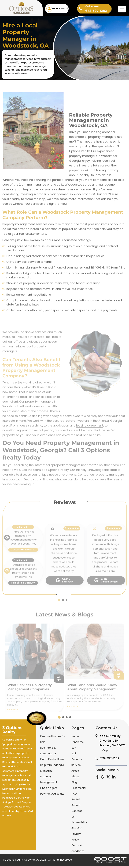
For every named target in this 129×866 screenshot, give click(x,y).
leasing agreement (89, 441)
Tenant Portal (60, 8)
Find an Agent (48, 788)
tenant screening (88, 294)
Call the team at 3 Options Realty (45, 485)
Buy (73, 748)
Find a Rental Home (52, 759)
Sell (73, 753)
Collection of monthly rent (25, 321)
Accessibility (79, 822)
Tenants (76, 759)
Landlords (77, 742)
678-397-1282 (98, 8)
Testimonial (78, 788)
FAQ (74, 794)
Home (75, 736)
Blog (74, 782)
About (75, 776)
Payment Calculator (53, 794)
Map (105, 750)
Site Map (76, 828)
